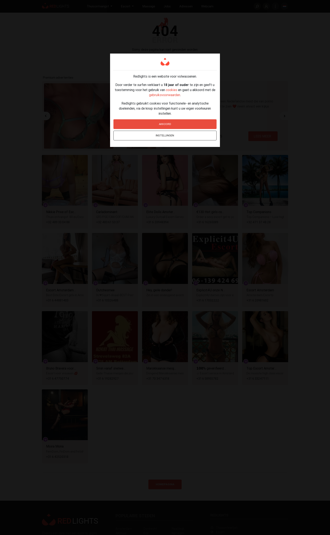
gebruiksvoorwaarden (164, 95)
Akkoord (165, 124)
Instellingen (165, 135)
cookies (171, 90)
